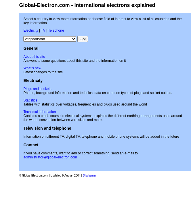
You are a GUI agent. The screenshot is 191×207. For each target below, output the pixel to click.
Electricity (30, 30)
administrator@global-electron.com (50, 157)
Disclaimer (89, 175)
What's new (32, 68)
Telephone (56, 30)
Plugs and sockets (37, 89)
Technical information (39, 112)
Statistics (30, 100)
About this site (34, 57)
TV (43, 30)
